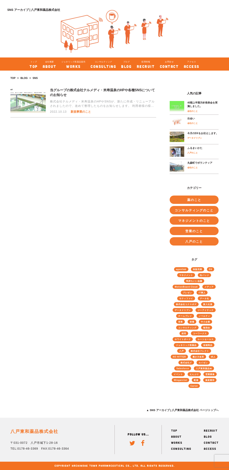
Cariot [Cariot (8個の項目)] (194, 386)
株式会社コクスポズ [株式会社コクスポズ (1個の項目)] (186, 304)
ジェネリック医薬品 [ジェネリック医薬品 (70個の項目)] (186, 345)
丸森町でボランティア (199, 162)
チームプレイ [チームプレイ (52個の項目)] (185, 316)
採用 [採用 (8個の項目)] (184, 333)
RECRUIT (211, 430)
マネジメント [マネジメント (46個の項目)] (186, 275)
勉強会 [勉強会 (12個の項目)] (206, 328)
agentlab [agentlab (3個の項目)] (181, 269)
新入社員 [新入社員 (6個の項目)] (207, 304)
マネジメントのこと (194, 220)
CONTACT (211, 442)
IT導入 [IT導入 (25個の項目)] (202, 293)
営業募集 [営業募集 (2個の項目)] (210, 374)
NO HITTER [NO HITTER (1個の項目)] (179, 357)
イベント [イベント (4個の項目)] (178, 374)
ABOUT (176, 436)
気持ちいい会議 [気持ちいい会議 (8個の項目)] (194, 281)
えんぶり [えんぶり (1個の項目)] (194, 374)
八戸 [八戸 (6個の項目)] (181, 351)
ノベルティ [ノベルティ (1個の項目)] (204, 316)
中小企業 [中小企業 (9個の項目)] (205, 322)
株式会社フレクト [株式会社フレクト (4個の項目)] (200, 351)
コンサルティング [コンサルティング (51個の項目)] (187, 328)
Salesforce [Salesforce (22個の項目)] (182, 368)
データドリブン (194, 138)
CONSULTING (181, 448)
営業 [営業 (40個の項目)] (180, 322)
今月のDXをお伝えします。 (202, 133)
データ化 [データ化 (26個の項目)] (204, 298)
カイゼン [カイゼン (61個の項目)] (203, 363)
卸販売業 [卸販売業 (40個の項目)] (197, 269)
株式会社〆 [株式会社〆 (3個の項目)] (186, 363)
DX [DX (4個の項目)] (210, 269)
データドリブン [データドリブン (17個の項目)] (183, 310)
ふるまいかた (194, 148)
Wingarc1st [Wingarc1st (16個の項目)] (180, 380)
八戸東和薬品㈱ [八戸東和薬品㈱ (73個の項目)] (204, 368)
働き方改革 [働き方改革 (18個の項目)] (198, 357)
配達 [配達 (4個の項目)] (196, 380)
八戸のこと (192, 153)
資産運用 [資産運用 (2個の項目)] (209, 380)
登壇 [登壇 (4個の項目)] (192, 322)
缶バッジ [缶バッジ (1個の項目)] (204, 275)
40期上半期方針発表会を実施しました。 (202, 104)
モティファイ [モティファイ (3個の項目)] (186, 298)
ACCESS (210, 448)
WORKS (176, 442)
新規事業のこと (81, 111)
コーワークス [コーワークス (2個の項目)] (200, 333)
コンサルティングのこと (194, 210)
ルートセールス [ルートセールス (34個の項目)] (206, 339)
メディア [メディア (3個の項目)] (209, 287)
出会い (191, 118)
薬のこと (194, 200)
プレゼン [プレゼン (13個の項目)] (187, 293)
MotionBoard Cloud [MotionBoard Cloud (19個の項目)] (186, 287)
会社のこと (192, 111)
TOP (12, 78)
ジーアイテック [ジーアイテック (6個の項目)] (206, 310)
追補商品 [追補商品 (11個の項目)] (207, 345)
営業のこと (194, 231)
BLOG (24, 78)
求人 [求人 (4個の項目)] (213, 357)
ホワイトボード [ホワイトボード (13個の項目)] (183, 339)
